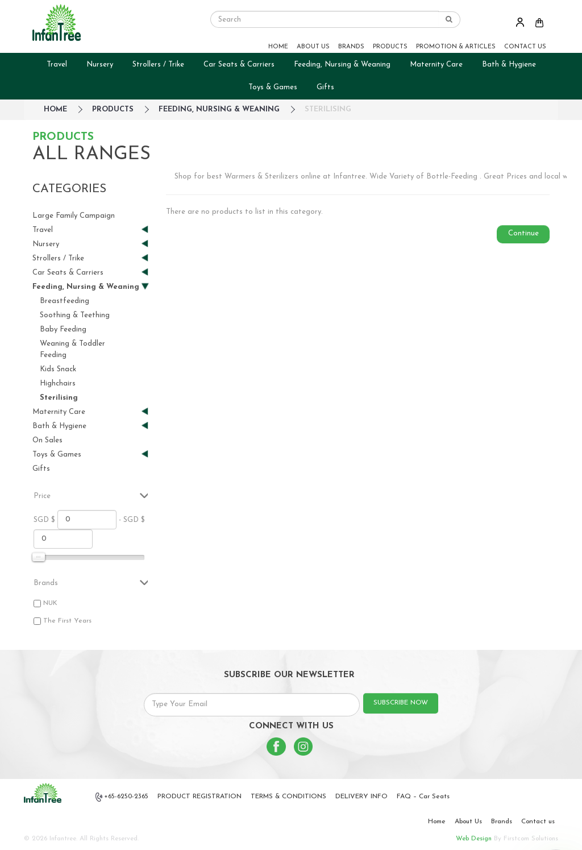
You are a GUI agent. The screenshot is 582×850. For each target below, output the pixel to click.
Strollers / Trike (158, 64)
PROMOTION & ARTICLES (456, 47)
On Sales (47, 440)
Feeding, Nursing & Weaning (342, 64)
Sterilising (328, 109)
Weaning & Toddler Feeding (72, 349)
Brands (501, 821)
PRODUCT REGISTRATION (199, 796)
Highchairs (58, 383)
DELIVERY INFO (361, 796)
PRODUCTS (390, 47)
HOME (278, 47)
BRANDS (351, 47)
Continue (523, 233)
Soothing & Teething (75, 315)
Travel (57, 64)
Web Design (474, 838)
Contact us (538, 821)
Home (437, 821)
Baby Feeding (63, 329)
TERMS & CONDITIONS (288, 796)
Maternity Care (436, 64)
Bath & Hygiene (509, 64)
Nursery (99, 64)
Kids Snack (58, 369)
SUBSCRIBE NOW (400, 702)
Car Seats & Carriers (239, 64)
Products (113, 109)
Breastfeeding (64, 301)
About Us (468, 821)
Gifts (325, 87)
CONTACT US (525, 47)
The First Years (67, 620)
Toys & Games (272, 87)
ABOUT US (313, 47)
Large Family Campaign (73, 215)
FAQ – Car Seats (423, 796)
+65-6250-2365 (122, 797)
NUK (50, 603)
